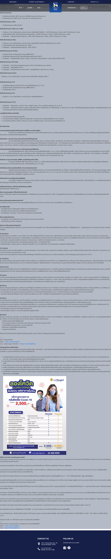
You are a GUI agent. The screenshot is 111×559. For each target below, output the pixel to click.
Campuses (72, 1)
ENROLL (84, 8)
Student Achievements (37, 1)
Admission (72, 7)
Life (39, 7)
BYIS (21, 7)
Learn (30, 7)
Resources (13, 1)
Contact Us (95, 1)
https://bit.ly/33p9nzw (28, 344)
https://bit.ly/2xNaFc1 (12, 342)
